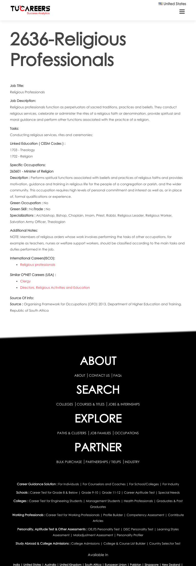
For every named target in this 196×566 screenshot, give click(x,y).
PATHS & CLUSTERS (72, 433)
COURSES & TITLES (91, 404)
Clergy (25, 281)
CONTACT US (99, 375)
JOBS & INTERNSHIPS (124, 404)
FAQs (117, 375)
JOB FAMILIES (101, 433)
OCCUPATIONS (127, 433)
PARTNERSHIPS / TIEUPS (103, 462)
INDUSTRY (132, 462)
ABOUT (79, 375)
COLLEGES (64, 404)
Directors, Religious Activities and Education (55, 287)
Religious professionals (37, 264)
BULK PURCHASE (69, 462)
